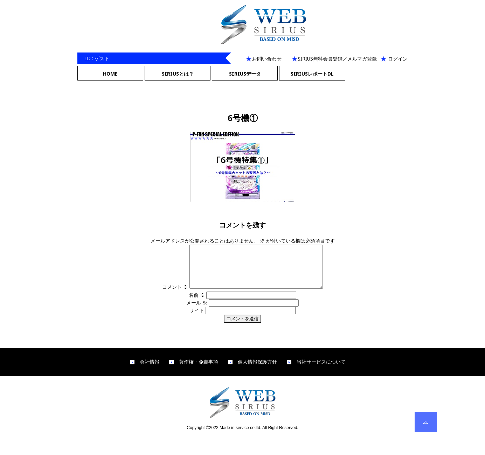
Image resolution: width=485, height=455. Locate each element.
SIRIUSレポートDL (312, 73)
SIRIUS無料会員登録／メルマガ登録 (337, 58)
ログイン (398, 58)
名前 (197, 303)
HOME (110, 73)
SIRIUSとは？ (178, 73)
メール (196, 311)
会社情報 (149, 370)
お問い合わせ (267, 58)
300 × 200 (262, 208)
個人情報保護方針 (257, 370)
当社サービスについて (321, 370)
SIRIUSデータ (245, 73)
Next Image (242, 93)
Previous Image (243, 85)
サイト (196, 318)
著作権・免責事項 (198, 370)
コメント (167, 295)
